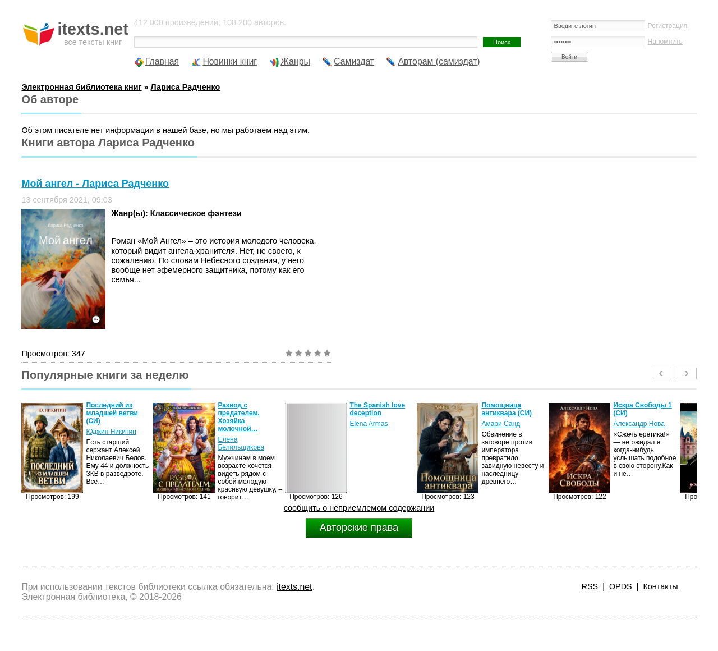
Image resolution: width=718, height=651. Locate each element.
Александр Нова (639, 424)
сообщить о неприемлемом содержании (359, 507)
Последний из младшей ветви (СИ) (112, 413)
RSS (590, 586)
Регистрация (668, 26)
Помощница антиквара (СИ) (506, 409)
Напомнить (665, 41)
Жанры (295, 61)
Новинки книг (229, 61)
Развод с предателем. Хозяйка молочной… (238, 417)
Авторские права (359, 527)
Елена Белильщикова (241, 443)
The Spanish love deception (377, 409)
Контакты (660, 586)
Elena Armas (368, 424)
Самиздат (354, 61)
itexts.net (294, 587)
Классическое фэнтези (196, 213)
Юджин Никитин (111, 431)
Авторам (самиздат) (439, 61)
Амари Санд (500, 424)
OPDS (620, 586)
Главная (162, 61)
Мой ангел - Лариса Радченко (95, 183)
